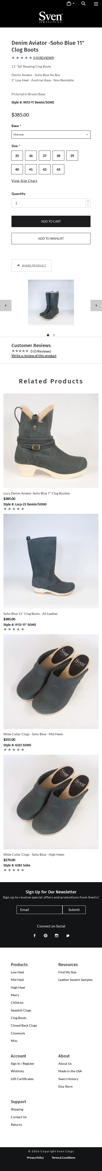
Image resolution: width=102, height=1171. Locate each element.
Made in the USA (70, 1071)
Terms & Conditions (63, 1157)
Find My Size (67, 972)
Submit (74, 909)
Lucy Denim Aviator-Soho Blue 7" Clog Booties (36, 493)
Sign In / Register (22, 1063)
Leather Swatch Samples (75, 980)
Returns (16, 1124)
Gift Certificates (22, 1079)
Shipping (17, 1109)
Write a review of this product (34, 356)
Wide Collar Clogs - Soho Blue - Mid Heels (33, 734)
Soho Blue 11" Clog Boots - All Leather (30, 614)
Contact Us (19, 1117)
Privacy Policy (35, 1157)
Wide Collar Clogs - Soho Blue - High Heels (33, 854)
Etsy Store (65, 1086)
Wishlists (17, 1071)
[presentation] (17, 972)
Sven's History (68, 1079)
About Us (65, 1063)
